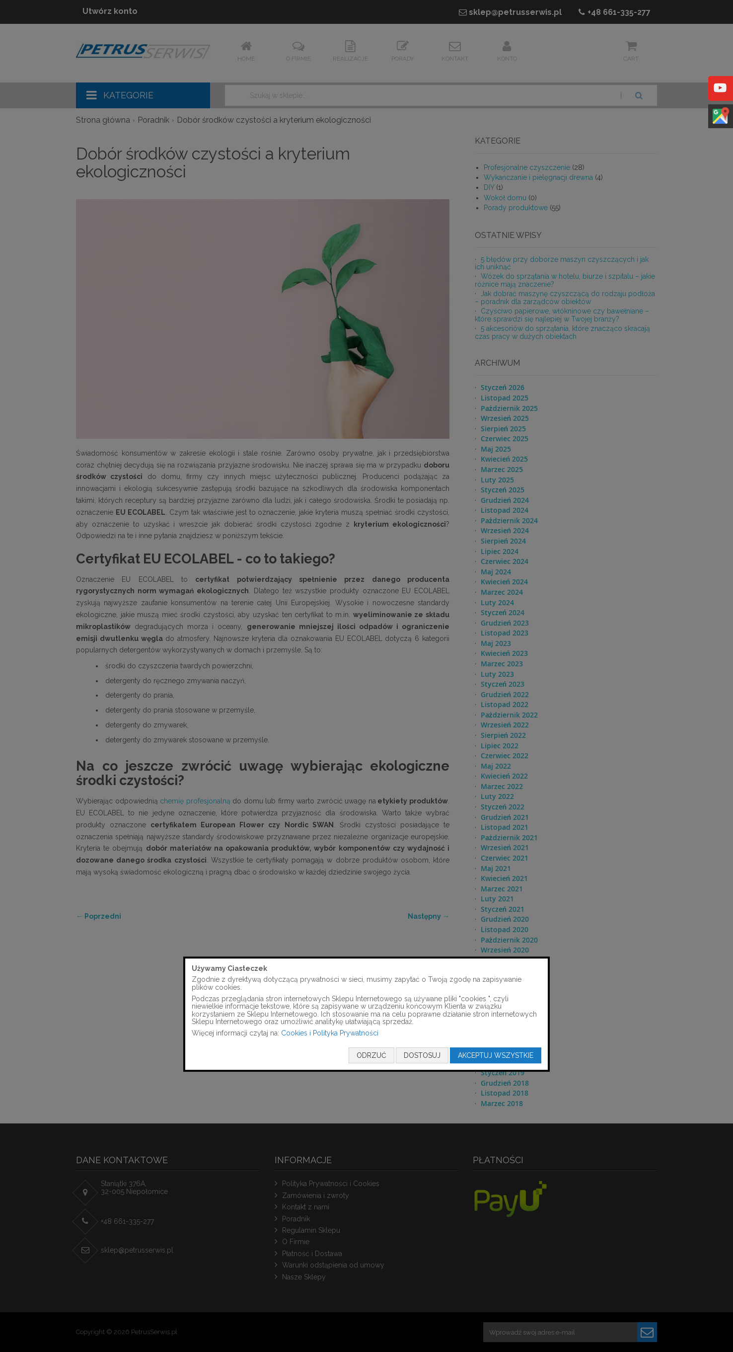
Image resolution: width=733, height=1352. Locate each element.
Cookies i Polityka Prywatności (329, 1033)
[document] (366, 1014)
